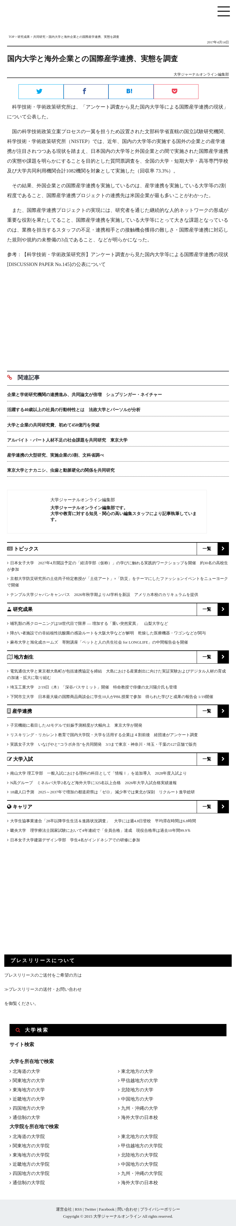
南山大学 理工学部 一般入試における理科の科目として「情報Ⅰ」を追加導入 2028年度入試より (98, 773)
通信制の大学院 (29, 1182)
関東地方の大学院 (31, 1145)
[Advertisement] (118, 317)
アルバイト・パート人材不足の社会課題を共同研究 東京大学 (67, 440)
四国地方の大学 (29, 1108)
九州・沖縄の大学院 (142, 1173)
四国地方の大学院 (31, 1173)
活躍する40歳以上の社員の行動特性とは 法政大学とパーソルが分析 (73, 409)
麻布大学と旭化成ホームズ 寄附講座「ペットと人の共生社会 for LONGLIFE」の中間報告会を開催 (99, 642)
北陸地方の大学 (137, 1089)
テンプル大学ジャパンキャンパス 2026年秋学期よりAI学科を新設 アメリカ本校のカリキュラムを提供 (104, 594)
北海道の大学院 (29, 1136)
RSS (78, 1209)
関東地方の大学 (29, 1080)
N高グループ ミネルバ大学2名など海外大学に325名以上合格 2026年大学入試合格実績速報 (93, 782)
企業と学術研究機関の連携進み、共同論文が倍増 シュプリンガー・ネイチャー (84, 394)
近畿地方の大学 (29, 1099)
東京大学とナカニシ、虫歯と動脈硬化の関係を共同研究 (61, 470)
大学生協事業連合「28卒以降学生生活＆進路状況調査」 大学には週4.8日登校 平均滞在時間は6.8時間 (103, 821)
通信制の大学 (26, 1117)
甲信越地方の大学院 (142, 1145)
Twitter (90, 1209)
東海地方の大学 (29, 1089)
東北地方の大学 (137, 1071)
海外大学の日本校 (139, 1117)
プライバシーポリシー (160, 1209)
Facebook (107, 1209)
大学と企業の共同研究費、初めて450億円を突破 (53, 425)
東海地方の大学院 (31, 1155)
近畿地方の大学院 (31, 1164)
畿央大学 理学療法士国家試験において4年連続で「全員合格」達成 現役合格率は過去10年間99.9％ (100, 830)
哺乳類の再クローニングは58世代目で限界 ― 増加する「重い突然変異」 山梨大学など (89, 623)
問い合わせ (127, 1209)
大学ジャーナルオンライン (117, 1216)
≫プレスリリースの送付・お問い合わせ (43, 989)
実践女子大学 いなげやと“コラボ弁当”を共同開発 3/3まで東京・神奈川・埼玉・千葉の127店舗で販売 (103, 744)
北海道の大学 (26, 1071)
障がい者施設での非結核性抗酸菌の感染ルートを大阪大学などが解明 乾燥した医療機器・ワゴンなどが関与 (108, 633)
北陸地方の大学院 (139, 1155)
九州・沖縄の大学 (139, 1108)
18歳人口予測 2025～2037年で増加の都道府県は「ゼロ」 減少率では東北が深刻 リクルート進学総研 (102, 792)
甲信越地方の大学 (139, 1080)
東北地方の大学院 (139, 1136)
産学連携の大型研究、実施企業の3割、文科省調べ (55, 455)
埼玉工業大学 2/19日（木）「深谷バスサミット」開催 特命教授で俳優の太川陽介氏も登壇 (93, 687)
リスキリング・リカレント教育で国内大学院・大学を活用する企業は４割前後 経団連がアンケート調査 (104, 734)
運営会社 (64, 1209)
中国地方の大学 (137, 1099)
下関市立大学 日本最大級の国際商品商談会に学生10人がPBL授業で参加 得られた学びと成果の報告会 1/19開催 (111, 696)
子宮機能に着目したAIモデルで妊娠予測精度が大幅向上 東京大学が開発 (76, 725)
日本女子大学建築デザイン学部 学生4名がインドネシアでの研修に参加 (75, 840)
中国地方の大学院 (139, 1164)
